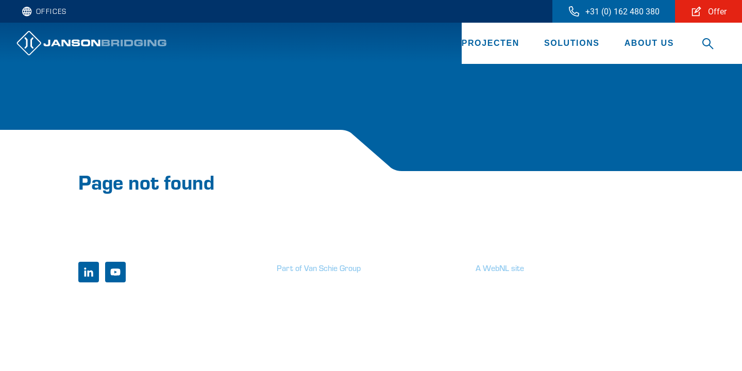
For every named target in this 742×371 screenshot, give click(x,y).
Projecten (490, 43)
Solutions (572, 43)
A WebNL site (500, 267)
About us (649, 43)
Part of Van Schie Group (319, 267)
